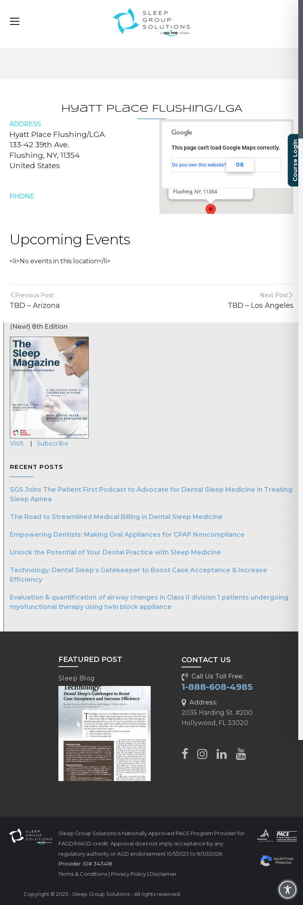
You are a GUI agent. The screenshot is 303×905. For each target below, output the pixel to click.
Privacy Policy (128, 874)
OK (240, 164)
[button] (211, 211)
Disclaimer (163, 874)
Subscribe (52, 443)
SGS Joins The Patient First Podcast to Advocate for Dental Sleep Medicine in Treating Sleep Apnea (151, 494)
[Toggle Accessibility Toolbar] (287, 889)
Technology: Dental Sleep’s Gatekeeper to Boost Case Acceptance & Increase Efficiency (138, 574)
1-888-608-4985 (216, 687)
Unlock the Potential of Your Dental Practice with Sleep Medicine (115, 552)
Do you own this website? (199, 165)
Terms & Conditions (82, 874)
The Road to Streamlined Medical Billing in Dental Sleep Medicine (116, 517)
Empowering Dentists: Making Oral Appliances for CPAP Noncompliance (127, 534)
